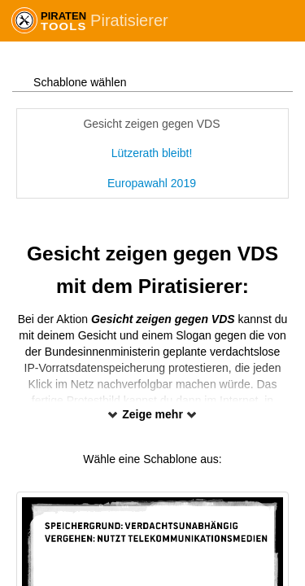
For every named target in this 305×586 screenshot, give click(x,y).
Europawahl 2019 (151, 183)
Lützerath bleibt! (152, 153)
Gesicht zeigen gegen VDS (151, 123)
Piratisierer (129, 20)
